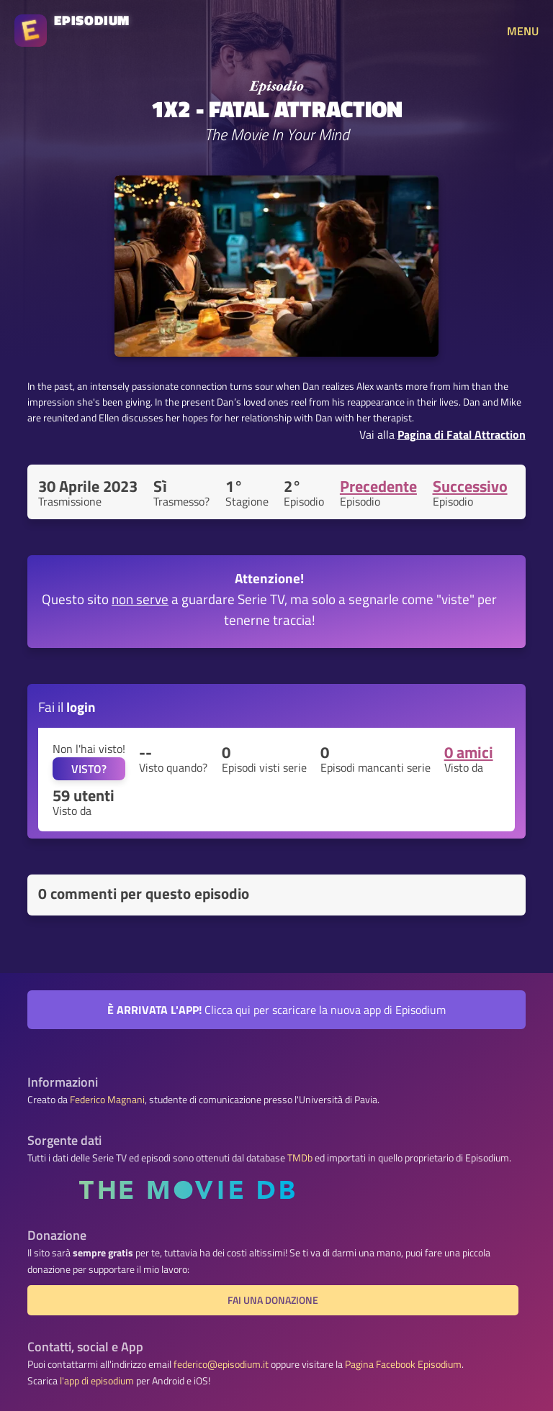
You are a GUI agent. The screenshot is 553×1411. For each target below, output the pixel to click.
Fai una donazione (273, 1300)
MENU (523, 31)
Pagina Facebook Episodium (403, 1364)
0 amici (468, 752)
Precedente (378, 486)
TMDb (300, 1158)
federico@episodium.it (221, 1364)
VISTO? (89, 768)
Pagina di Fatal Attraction (461, 434)
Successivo (470, 486)
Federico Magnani (107, 1100)
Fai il (67, 706)
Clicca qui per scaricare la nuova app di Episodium (276, 1009)
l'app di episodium (97, 1381)
